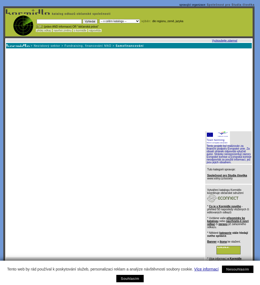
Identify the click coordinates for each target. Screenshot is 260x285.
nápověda (95, 30)
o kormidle (80, 30)
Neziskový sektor (47, 45)
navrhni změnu (62, 30)
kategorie (225, 232)
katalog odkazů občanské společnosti (81, 13)
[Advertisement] (128, 89)
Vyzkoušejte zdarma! (224, 40)
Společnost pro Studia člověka (231, 4)
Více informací (206, 269)
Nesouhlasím (237, 269)
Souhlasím (130, 279)
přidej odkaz (44, 30)
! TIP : (39, 26)
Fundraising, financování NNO (88, 45)
